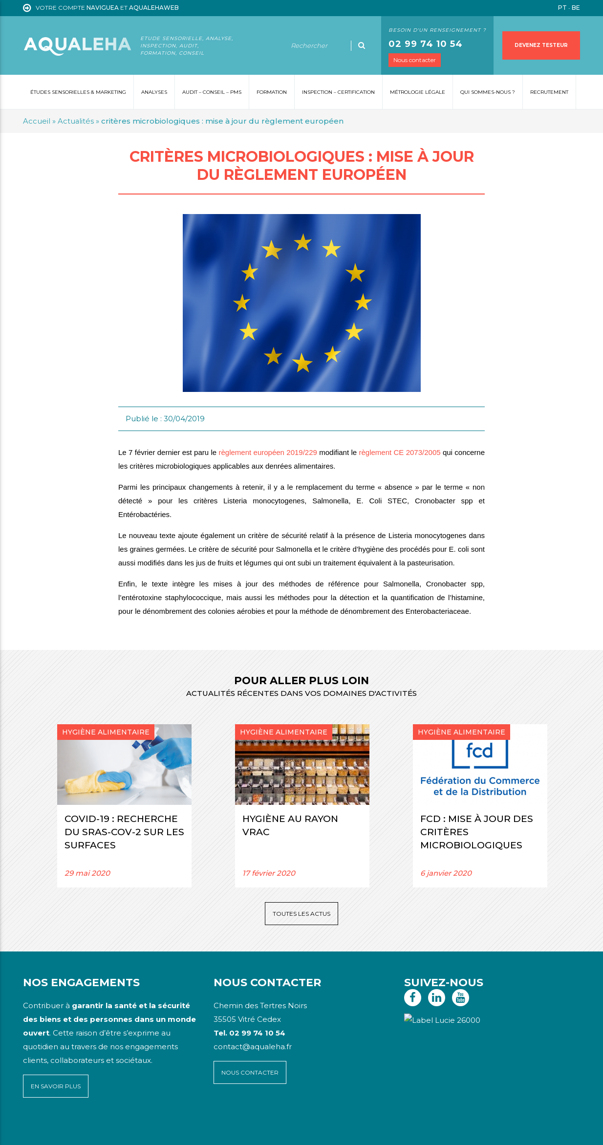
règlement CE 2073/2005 (399, 452)
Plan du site (41, 1130)
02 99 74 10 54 (425, 44)
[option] (124, 805)
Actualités (76, 121)
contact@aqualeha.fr (253, 1046)
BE (576, 7)
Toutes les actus (301, 913)
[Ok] (361, 45)
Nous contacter (414, 60)
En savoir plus (56, 1086)
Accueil (36, 121)
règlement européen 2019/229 (268, 452)
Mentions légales (86, 1130)
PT (562, 7)
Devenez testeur (541, 45)
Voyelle (227, 1130)
